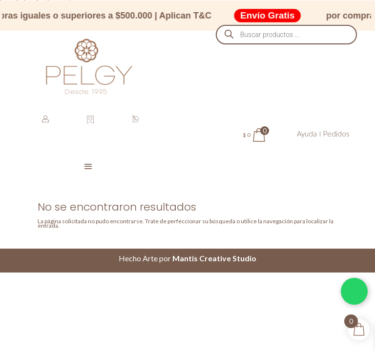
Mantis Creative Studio (214, 258)
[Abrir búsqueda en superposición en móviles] (286, 34)
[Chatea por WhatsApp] (354, 291)
